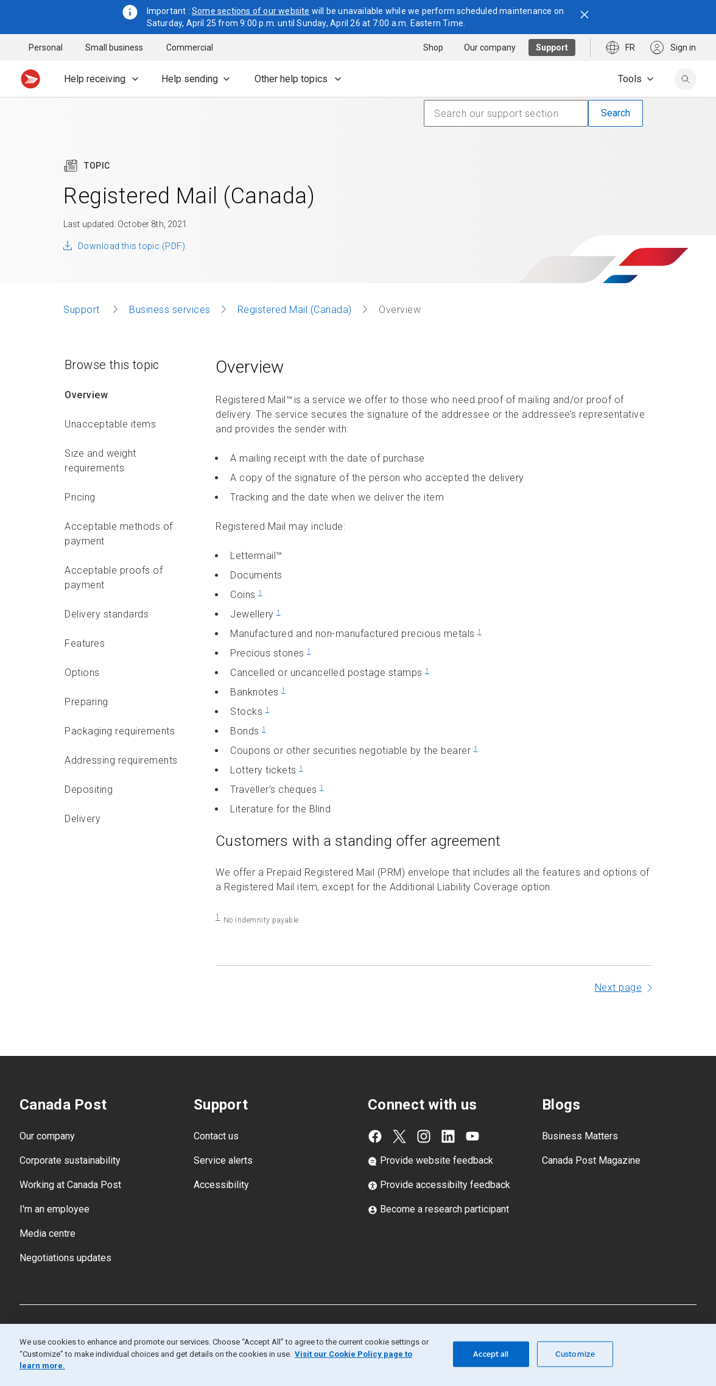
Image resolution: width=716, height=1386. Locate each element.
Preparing (86, 728)
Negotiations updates (65, 1284)
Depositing (89, 816)
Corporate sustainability (70, 1187)
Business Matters (580, 1163)
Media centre (47, 1260)
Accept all (490, 1354)
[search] (686, 79)
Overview (86, 421)
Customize (575, 1354)
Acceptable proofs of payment (114, 604)
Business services (170, 336)
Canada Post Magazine (591, 1187)
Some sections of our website (251, 11)
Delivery (82, 845)
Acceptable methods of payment (119, 560)
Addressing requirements (121, 787)
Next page (618, 1014)
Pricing (80, 524)
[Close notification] (584, 14)
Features (85, 670)
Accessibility (221, 1211)
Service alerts (223, 1187)
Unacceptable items (110, 451)
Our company (47, 1163)
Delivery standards (107, 641)
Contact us (216, 1163)
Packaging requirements (120, 758)
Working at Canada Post (70, 1211)
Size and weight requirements (100, 487)
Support (82, 336)
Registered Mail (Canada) (294, 336)
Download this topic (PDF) (131, 273)
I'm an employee (54, 1236)
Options (82, 699)
